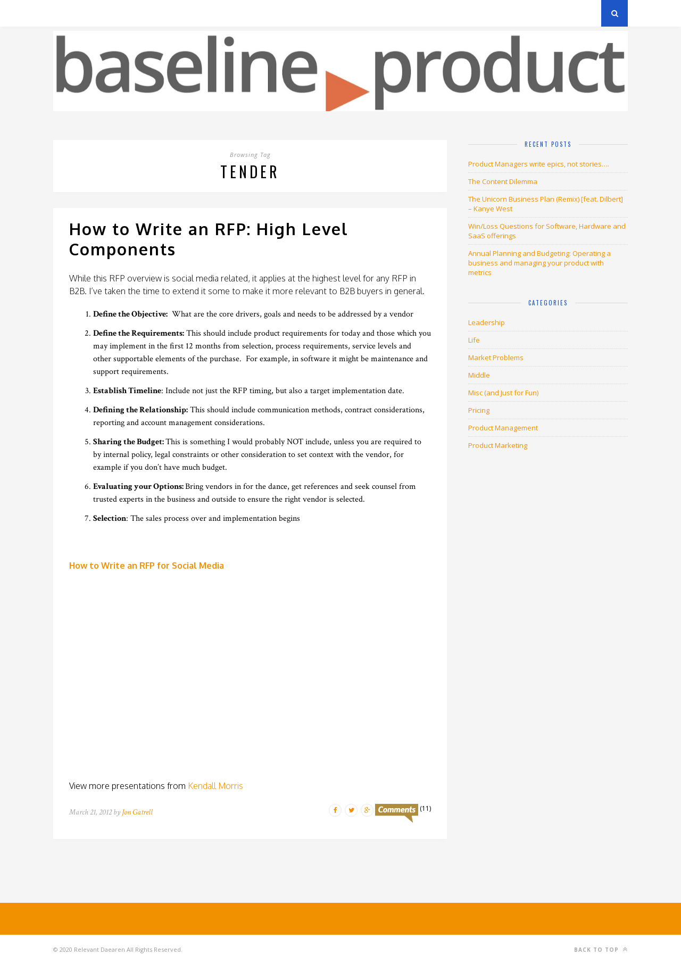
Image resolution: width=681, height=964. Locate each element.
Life (474, 340)
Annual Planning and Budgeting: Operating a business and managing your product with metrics (539, 262)
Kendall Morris (215, 785)
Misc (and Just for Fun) (503, 392)
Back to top (601, 949)
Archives (69, 13)
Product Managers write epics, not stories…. (538, 164)
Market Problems (496, 357)
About (180, 13)
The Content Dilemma (502, 181)
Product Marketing (497, 445)
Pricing (478, 410)
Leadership (486, 322)
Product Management (503, 428)
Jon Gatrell (137, 812)
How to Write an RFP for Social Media (146, 565)
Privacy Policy (127, 13)
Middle (479, 375)
